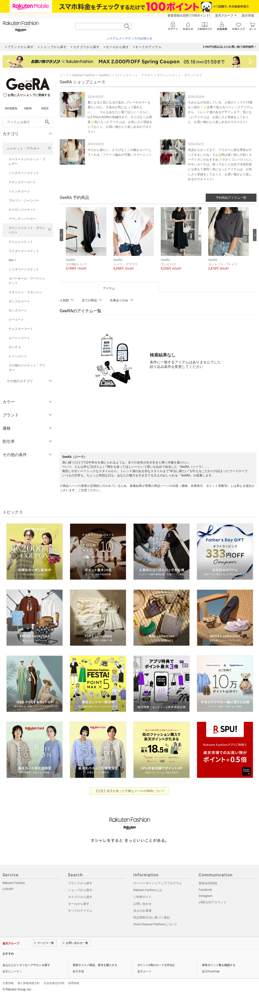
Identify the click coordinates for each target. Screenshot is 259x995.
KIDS (44, 108)
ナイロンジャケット (22, 209)
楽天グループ (224, 15)
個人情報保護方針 (29, 983)
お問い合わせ (142, 904)
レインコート (18, 356)
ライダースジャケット (24, 251)
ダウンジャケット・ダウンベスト (27, 230)
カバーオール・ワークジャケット (27, 281)
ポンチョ (15, 347)
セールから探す (78, 904)
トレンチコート (19, 191)
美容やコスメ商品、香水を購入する (95, 965)
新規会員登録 (208, 883)
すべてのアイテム (80, 910)
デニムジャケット (21, 242)
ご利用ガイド (142, 897)
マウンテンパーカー (22, 219)
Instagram (206, 896)
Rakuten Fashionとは (147, 890)
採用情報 (73, 983)
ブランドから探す (80, 883)
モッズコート (18, 310)
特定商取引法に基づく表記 (151, 917)
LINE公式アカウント (212, 902)
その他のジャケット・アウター (27, 368)
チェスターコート (21, 329)
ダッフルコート (19, 301)
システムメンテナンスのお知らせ (129, 38)
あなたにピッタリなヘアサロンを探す (26, 965)
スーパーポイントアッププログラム (157, 883)
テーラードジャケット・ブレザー (27, 162)
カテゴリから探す (80, 897)
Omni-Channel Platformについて (155, 924)
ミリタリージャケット (24, 269)
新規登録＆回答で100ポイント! (189, 15)
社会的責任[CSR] (54, 983)
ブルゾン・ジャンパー (24, 200)
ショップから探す (80, 890)
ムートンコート (19, 338)
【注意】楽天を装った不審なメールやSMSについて (129, 791)
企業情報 (8, 983)
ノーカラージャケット (24, 173)
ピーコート (16, 319)
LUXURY (8, 889)
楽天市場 (248, 15)
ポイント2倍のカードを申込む (156, 965)
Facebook (205, 890)
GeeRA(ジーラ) (109, 75)
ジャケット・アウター (23, 148)
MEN (27, 108)
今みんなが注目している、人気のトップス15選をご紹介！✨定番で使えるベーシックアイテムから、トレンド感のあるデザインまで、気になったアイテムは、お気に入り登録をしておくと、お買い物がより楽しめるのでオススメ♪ (220, 112)
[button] (87, 242)
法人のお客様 (142, 910)
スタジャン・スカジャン (25, 292)
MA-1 (12, 260)
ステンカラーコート (22, 182)
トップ (64, 75)
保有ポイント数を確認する (218, 965)
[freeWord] (28, 122)
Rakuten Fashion (83, 75)
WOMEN (11, 108)
